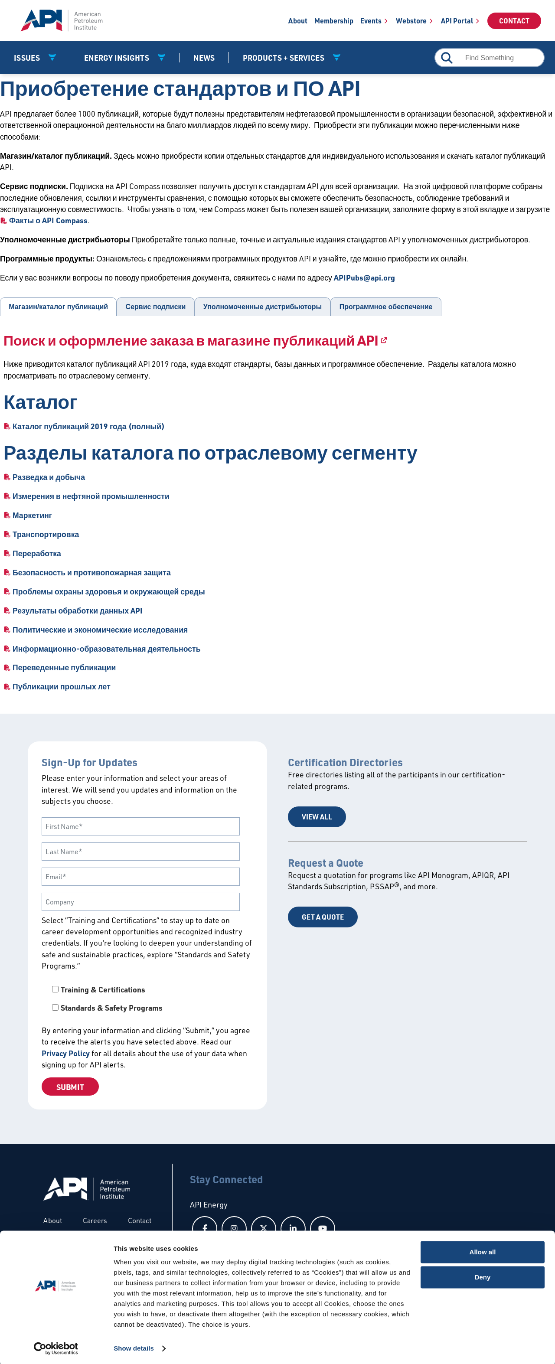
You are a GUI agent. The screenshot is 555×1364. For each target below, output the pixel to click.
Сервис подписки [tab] (156, 306)
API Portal (457, 20)
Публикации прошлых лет (62, 686)
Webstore (411, 20)
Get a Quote (323, 916)
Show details (134, 1347)
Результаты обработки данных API (78, 610)
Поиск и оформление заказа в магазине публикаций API (191, 340)
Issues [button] (28, 57)
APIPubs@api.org (364, 277)
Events (371, 20)
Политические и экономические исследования (100, 629)
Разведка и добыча (49, 477)
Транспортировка (46, 534)
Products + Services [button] (284, 57)
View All (317, 816)
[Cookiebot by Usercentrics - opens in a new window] (56, 1347)
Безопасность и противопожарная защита (92, 572)
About (297, 20)
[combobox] (489, 57)
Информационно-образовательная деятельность (106, 648)
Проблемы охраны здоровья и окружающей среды (109, 591)
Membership (333, 20)
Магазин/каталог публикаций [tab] (58, 306)
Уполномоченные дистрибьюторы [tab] (262, 306)
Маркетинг (32, 515)
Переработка (37, 553)
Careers (95, 1220)
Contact (514, 20)
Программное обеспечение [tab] (386, 306)
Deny (483, 1275)
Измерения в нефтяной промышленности (91, 496)
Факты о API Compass (48, 220)
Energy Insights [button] (117, 57)
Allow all (483, 1250)
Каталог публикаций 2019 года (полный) (89, 426)
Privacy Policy (66, 1053)
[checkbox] (147, 998)
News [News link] (204, 57)
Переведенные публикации (64, 667)
